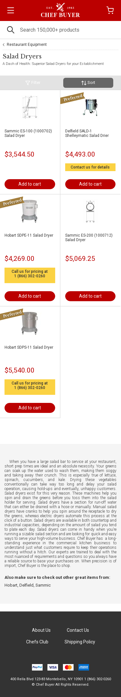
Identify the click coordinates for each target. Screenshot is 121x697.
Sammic (43, 585)
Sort (88, 83)
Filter (32, 83)
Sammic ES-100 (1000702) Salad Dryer (28, 133)
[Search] (60, 30)
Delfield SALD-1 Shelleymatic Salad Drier (87, 133)
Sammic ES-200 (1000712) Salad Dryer (89, 237)
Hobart (11, 585)
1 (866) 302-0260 (29, 276)
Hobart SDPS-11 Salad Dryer (29, 347)
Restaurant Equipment (27, 44)
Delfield (26, 585)
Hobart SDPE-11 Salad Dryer (29, 235)
